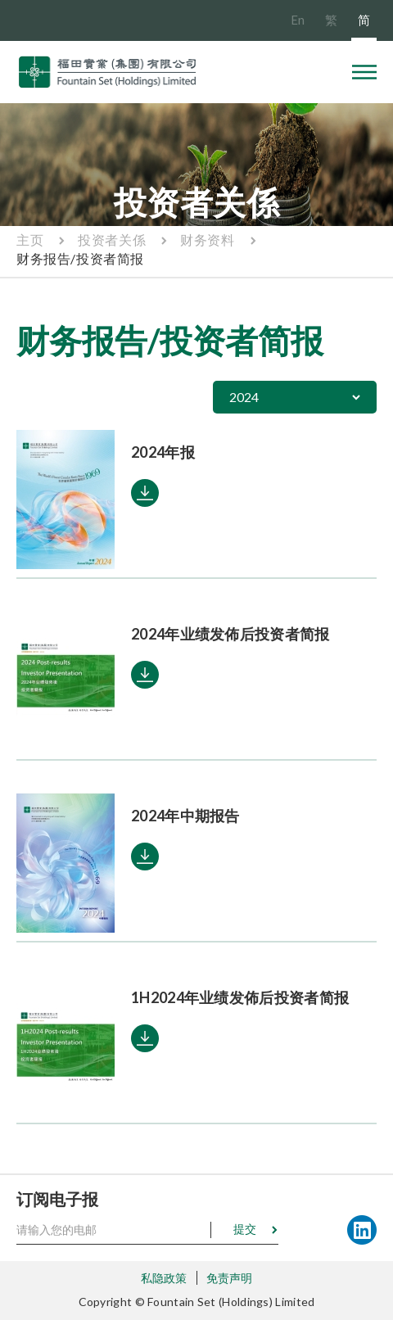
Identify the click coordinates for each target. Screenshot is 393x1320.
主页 (29, 239)
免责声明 (229, 1278)
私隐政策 (164, 1278)
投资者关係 (112, 239)
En (298, 19)
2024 (244, 397)
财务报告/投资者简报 (80, 258)
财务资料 (207, 239)
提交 (244, 1229)
